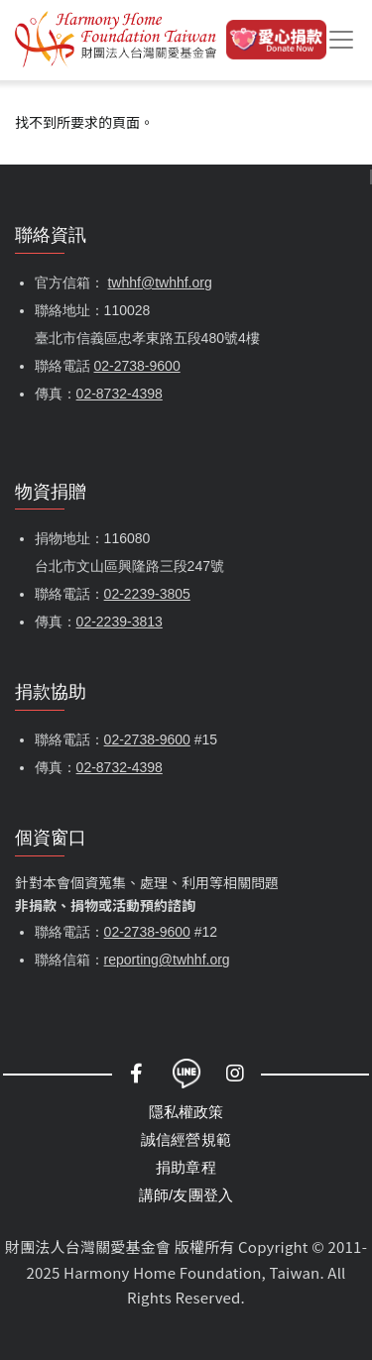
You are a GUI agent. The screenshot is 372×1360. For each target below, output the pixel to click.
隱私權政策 (186, 1111)
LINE (186, 1073)
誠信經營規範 (186, 1139)
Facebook (137, 1073)
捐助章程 (186, 1167)
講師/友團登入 (186, 1195)
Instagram (236, 1073)
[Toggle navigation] (341, 40)
